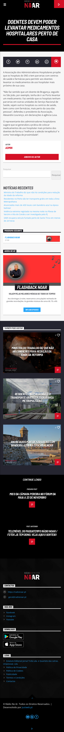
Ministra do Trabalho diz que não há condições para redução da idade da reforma (33, 351)
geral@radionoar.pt (17, 597)
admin (8, 147)
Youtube (10, 619)
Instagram (11, 616)
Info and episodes (32, 310)
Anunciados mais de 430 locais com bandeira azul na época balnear (33, 443)
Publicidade (11, 674)
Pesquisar (7, 169)
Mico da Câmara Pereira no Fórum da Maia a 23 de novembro (33, 495)
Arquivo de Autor (32, 157)
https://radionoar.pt (17, 592)
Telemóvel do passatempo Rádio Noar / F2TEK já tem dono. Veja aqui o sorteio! (32, 532)
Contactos (10, 681)
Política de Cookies (14, 670)
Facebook (10, 612)
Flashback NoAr (12, 237)
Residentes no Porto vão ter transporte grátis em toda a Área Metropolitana (32, 397)
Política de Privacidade (16, 667)
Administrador (11, 368)
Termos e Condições (15, 677)
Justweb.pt (27, 707)
